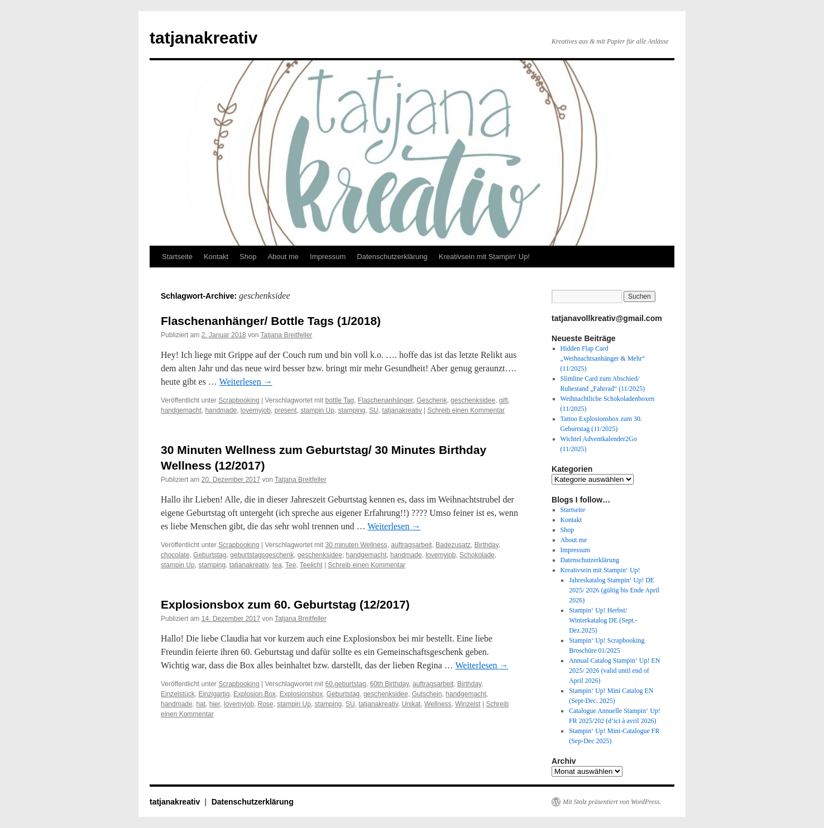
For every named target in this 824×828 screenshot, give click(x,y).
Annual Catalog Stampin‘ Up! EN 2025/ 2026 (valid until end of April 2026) (614, 671)
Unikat (410, 704)
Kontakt (216, 256)
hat (200, 704)
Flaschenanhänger (385, 400)
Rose (265, 704)
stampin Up (317, 410)
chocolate (175, 555)
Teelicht (311, 565)
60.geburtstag (345, 684)
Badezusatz (453, 545)
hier (214, 704)
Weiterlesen (245, 381)
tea (277, 565)
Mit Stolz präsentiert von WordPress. (612, 802)
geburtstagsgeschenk (262, 555)
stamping (352, 410)
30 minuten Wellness (356, 545)
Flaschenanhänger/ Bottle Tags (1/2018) (271, 320)
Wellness (437, 704)
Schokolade (477, 555)
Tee (290, 565)
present (286, 410)
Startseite (177, 256)
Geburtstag (209, 555)
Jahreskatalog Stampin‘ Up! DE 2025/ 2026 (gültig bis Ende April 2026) (614, 590)
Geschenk (431, 400)
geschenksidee (473, 400)
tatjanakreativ (203, 37)
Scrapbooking (238, 400)
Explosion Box (254, 694)
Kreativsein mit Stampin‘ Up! (484, 256)
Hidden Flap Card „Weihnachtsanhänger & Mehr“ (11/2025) (602, 358)
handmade (221, 410)
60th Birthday (389, 684)
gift (503, 400)
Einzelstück (178, 694)
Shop (247, 256)
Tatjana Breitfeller (287, 335)
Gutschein (427, 694)
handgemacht (181, 410)
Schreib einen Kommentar (466, 410)
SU (374, 410)
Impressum (328, 256)
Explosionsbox (301, 694)
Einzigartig (213, 694)
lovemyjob (256, 410)
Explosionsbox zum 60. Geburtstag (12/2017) (285, 604)
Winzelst (467, 704)
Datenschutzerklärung (392, 256)
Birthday (487, 545)
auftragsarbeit (411, 545)
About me (283, 256)
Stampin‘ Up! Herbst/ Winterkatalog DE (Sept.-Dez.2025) (603, 620)
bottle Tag (339, 400)
